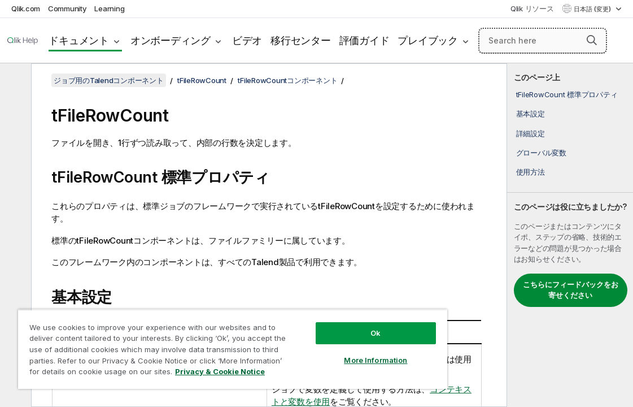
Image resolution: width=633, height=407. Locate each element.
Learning (109, 8)
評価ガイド (364, 40)
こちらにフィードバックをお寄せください (570, 290)
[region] (232, 349)
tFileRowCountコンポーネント (287, 80)
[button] (591, 40)
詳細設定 (530, 133)
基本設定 (530, 113)
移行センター (300, 40)
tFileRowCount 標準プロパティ (567, 94)
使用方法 (530, 171)
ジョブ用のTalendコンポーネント (109, 80)
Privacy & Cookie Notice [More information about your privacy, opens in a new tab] (220, 371)
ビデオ (247, 40)
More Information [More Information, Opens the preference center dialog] (375, 360)
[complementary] (570, 235)
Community (67, 8)
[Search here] (542, 41)
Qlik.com (25, 8)
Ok (375, 332)
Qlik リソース (532, 8)
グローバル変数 (541, 152)
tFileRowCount (201, 80)
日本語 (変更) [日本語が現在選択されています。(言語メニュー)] (593, 9)
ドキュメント (79, 40)
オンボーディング (170, 40)
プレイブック (428, 40)
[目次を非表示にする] (14, 80)
